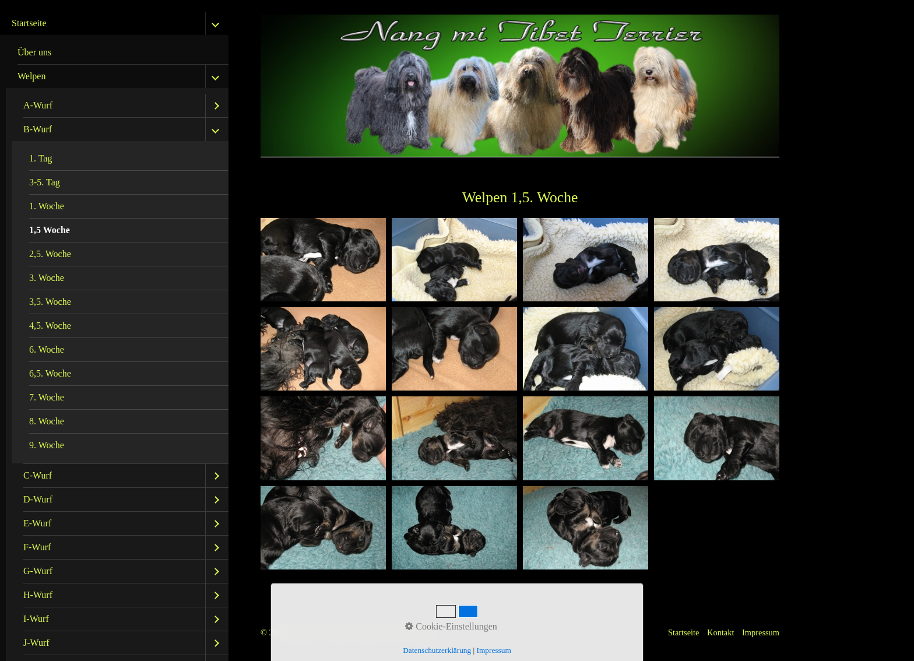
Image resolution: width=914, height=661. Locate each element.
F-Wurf (37, 547)
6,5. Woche (50, 373)
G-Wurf (37, 571)
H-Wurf (37, 595)
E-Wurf (37, 523)
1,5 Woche (49, 230)
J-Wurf (36, 643)
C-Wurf (37, 475)
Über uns (34, 52)
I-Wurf (36, 619)
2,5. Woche (50, 254)
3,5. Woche (50, 302)
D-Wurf (37, 499)
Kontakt (720, 632)
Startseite (29, 23)
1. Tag (40, 158)
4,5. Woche (50, 326)
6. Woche (46, 349)
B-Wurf (37, 129)
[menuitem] (117, 53)
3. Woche (46, 278)
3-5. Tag (44, 182)
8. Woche (46, 421)
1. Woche (46, 206)
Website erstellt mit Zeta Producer (382, 632)
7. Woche (46, 397)
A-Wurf (37, 105)
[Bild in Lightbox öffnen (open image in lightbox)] (323, 259)
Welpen (31, 76)
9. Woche (46, 445)
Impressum (760, 632)
